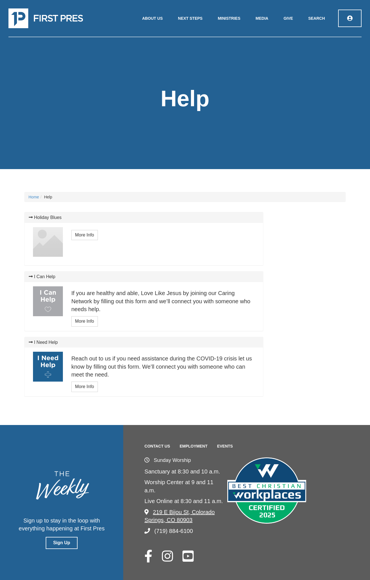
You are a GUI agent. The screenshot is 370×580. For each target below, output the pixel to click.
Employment (194, 446)
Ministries (229, 18)
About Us (152, 18)
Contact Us (157, 446)
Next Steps (190, 18)
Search (316, 18)
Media (262, 18)
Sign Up (61, 542)
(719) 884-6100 (168, 531)
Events (225, 446)
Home (33, 197)
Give (288, 18)
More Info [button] (84, 235)
